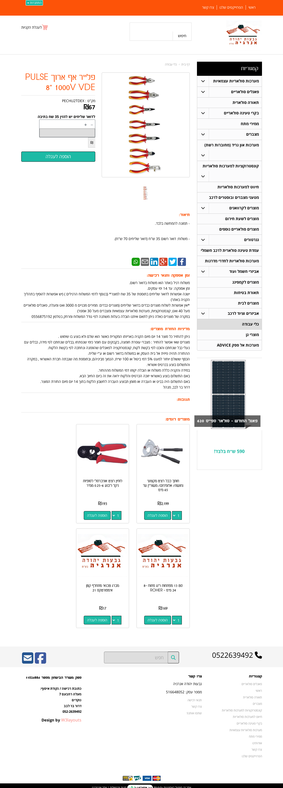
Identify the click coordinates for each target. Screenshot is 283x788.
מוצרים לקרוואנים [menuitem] (244, 208)
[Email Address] (27, 657)
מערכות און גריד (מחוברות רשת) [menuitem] (231, 145)
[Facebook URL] (40, 657)
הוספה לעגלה (159, 513)
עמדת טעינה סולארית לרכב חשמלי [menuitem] (230, 250)
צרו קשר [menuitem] (208, 7)
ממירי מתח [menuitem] (250, 123)
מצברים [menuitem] (252, 134)
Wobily (158, 783)
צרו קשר (196, 702)
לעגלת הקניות (31, 27)
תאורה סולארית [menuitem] (246, 102)
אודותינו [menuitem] (257, 739)
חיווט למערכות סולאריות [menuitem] (238, 187)
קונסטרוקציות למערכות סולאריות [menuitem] (231, 166)
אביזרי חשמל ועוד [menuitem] (244, 271)
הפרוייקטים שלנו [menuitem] (231, 7)
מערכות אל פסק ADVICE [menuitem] (238, 345)
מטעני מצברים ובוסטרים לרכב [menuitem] (234, 197)
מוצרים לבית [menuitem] (248, 303)
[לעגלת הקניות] (34, 27)
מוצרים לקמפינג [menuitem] (245, 282)
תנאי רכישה (194, 696)
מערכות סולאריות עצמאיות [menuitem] (236, 81)
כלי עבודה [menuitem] (250, 324)
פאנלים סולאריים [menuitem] (245, 91)
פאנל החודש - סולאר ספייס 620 (227, 421)
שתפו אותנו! (194, 709)
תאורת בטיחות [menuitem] (246, 292)
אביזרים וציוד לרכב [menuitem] (243, 313)
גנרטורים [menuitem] (251, 239)
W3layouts (71, 715)
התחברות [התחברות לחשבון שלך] (34, 3)
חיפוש (182, 35)
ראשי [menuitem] (252, 7)
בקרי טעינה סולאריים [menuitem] (241, 113)
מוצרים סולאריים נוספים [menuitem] (239, 229)
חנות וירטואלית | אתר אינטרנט (109, 783)
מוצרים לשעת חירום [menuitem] (242, 218)
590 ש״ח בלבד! (229, 451)
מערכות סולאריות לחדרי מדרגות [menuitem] (232, 261)
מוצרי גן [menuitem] (252, 335)
